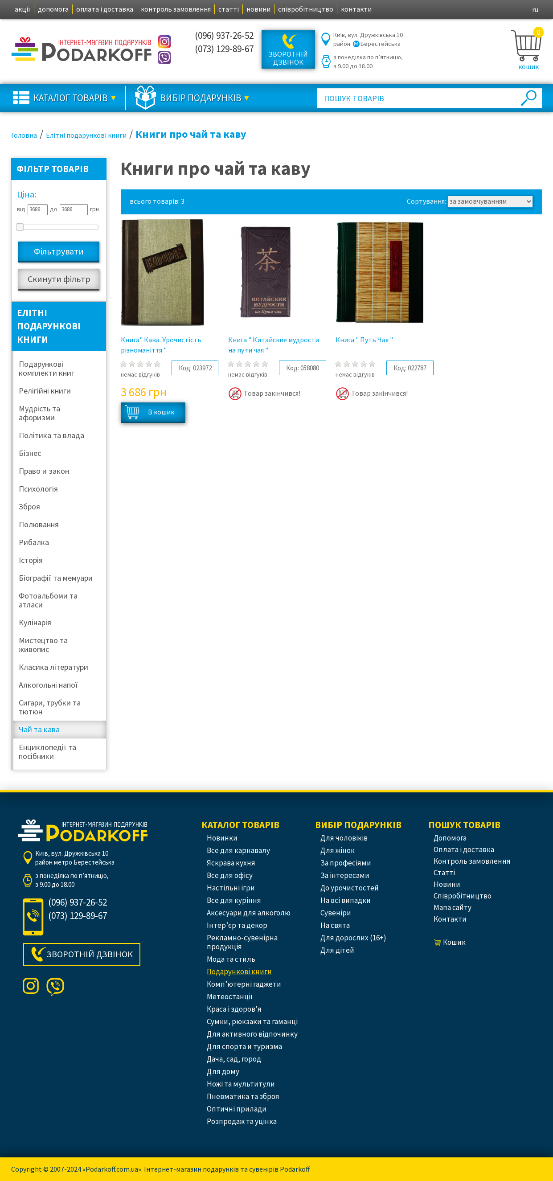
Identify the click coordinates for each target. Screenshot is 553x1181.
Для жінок (337, 850)
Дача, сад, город (234, 1059)
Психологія (38, 489)
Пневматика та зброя (243, 1096)
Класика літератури (53, 667)
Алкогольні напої (48, 685)
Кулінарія (35, 622)
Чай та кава (39, 729)
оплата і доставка (104, 8)
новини (258, 8)
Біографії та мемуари (56, 578)
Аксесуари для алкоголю (249, 913)
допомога (53, 8)
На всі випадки (345, 900)
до (53, 209)
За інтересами (344, 875)
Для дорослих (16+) (353, 938)
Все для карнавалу (238, 850)
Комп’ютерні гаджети (244, 984)
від (21, 209)
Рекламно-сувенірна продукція (242, 942)
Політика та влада (51, 435)
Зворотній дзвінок (288, 57)
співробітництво (305, 8)
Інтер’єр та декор (237, 925)
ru (535, 9)
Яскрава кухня (231, 863)
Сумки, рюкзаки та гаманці (252, 1021)
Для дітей (337, 950)
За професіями (345, 863)
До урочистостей (349, 888)
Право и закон (44, 471)
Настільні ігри (231, 888)
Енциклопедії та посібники (47, 751)
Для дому (223, 1071)
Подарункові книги (239, 971)
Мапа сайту (452, 907)
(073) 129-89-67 (224, 49)
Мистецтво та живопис (43, 644)
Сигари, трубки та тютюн (50, 707)
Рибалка (34, 542)
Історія (31, 560)
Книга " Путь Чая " (364, 339)
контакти (356, 8)
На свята (335, 925)
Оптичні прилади (236, 1109)
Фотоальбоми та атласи (48, 600)
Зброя (29, 506)
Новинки (222, 838)
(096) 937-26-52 (224, 35)
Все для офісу (230, 875)
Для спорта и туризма (244, 1046)
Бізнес (30, 453)
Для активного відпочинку (252, 1034)
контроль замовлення (176, 8)
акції (22, 8)
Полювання (39, 524)
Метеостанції (230, 996)
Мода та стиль (231, 959)
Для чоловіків (344, 838)
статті (228, 8)
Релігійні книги (45, 390)
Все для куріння (234, 900)
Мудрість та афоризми (39, 412)
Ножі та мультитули (241, 1084)
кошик (528, 66)
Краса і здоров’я (234, 1009)
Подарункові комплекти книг (46, 368)
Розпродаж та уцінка (242, 1121)
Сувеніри (335, 913)
